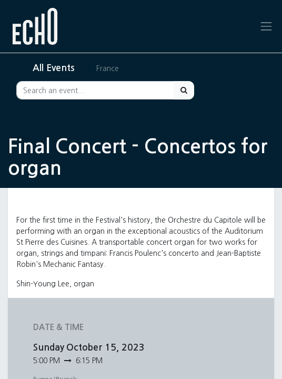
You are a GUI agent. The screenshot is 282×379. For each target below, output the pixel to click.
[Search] (184, 90)
